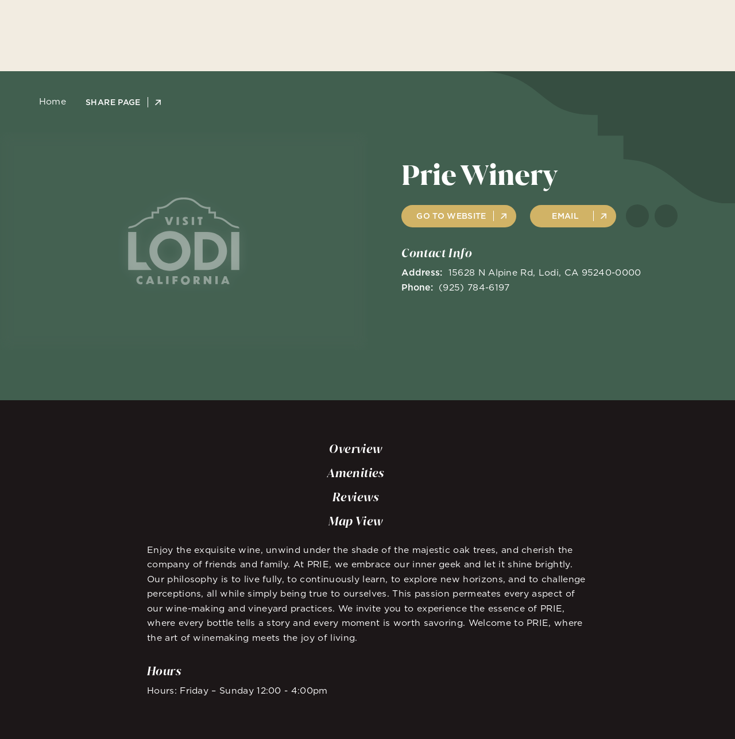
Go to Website (451, 216)
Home (49, 101)
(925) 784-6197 (474, 287)
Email (565, 216)
